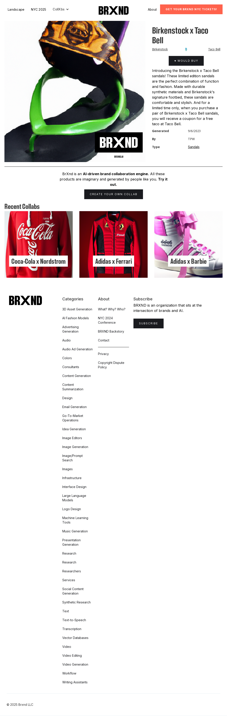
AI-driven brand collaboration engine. (116, 174)
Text (65, 611)
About (152, 9)
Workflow (69, 673)
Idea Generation (74, 429)
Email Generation (74, 407)
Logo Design (71, 509)
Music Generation (75, 531)
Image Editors (72, 438)
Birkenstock (160, 49)
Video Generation (75, 664)
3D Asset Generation (77, 309)
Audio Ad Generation (77, 349)
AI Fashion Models (75, 318)
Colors (67, 358)
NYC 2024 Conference (107, 320)
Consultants (70, 367)
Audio (66, 340)
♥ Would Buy (186, 60)
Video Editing (72, 655)
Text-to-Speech (74, 620)
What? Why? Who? (111, 309)
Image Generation (75, 447)
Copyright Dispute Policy (111, 365)
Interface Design (74, 487)
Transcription (71, 629)
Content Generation (76, 376)
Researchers (71, 571)
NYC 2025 (38, 9)
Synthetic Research (76, 602)
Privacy (103, 354)
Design (67, 398)
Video (66, 647)
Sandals (194, 147)
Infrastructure (72, 478)
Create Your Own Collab (113, 194)
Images (67, 469)
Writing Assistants (75, 682)
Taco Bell (214, 49)
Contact (103, 340)
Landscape (16, 9)
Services (68, 580)
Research (69, 553)
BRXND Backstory (111, 331)
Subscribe (148, 323)
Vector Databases (75, 638)
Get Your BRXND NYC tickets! (191, 9)
